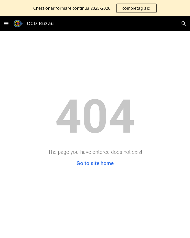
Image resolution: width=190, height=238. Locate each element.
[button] (6, 23)
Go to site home (95, 163)
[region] (95, 8)
